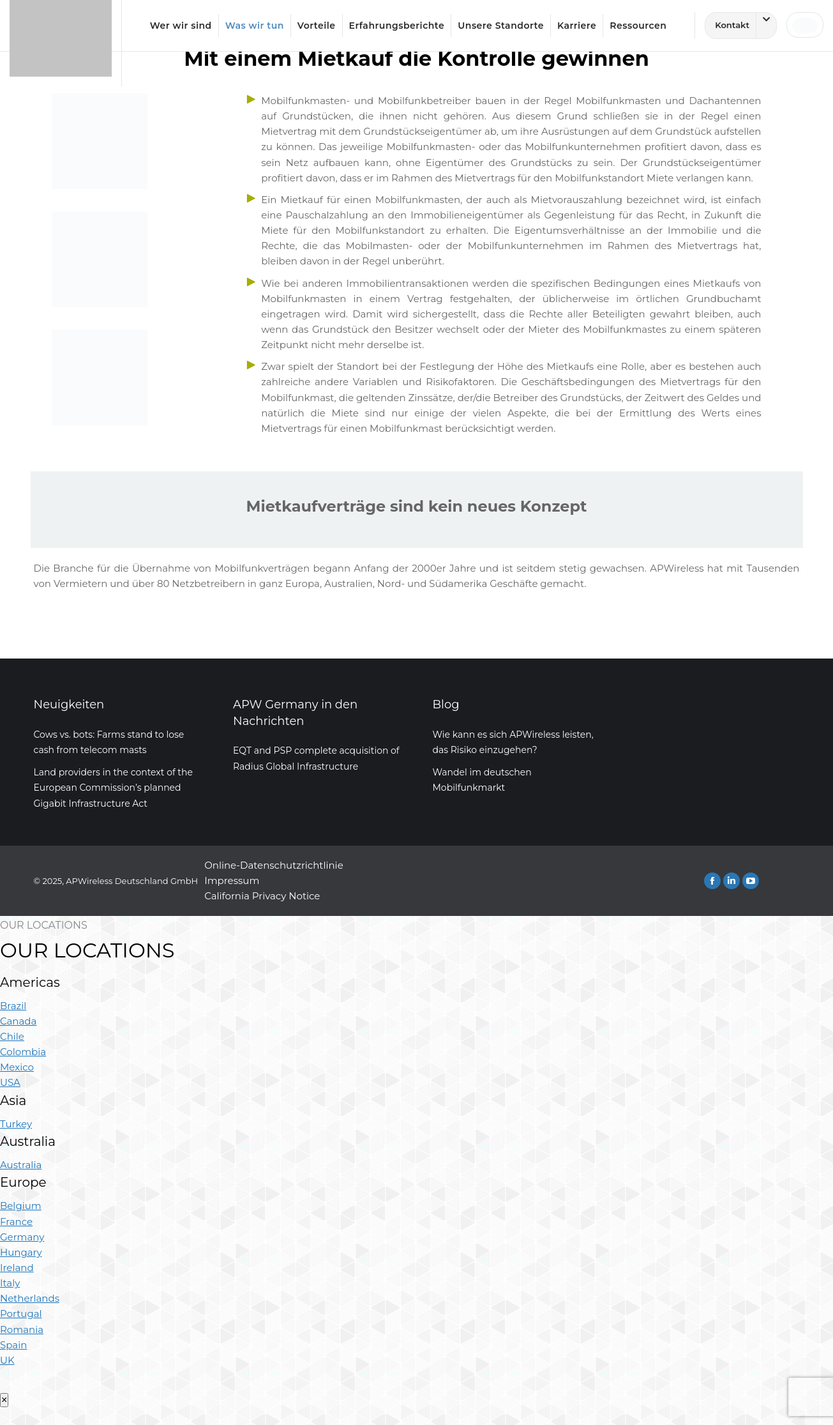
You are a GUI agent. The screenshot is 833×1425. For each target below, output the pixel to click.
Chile (12, 1036)
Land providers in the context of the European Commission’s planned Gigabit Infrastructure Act (113, 787)
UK (7, 1360)
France (16, 1221)
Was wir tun (254, 25)
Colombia (23, 1052)
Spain (13, 1345)
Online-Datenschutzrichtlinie (273, 865)
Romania (21, 1329)
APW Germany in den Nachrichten (295, 712)
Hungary (21, 1252)
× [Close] (4, 1399)
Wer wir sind (181, 25)
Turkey (16, 1124)
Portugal (21, 1313)
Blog (446, 704)
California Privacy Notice (262, 896)
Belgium (20, 1206)
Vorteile (316, 25)
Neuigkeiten (69, 704)
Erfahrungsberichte (397, 25)
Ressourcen (638, 25)
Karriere (576, 25)
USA (10, 1082)
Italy (10, 1283)
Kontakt (745, 25)
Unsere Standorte (501, 25)
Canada (18, 1021)
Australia (20, 1165)
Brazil (13, 1006)
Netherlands (29, 1298)
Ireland (17, 1267)
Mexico (17, 1067)
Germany (22, 1237)
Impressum (231, 880)
